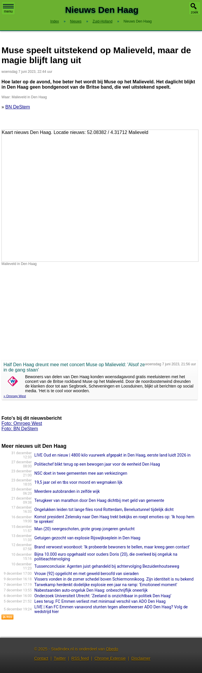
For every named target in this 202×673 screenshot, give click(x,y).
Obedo (112, 649)
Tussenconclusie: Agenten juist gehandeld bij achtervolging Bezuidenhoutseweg (106, 566)
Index (54, 21)
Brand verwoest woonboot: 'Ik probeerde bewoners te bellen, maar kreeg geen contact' (112, 547)
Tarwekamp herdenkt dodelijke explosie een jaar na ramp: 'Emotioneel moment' (105, 584)
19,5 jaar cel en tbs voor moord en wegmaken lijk (78, 482)
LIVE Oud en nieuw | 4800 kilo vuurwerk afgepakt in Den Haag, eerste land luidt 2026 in (112, 455)
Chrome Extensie (110, 658)
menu (8, 8)
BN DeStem (17, 106)
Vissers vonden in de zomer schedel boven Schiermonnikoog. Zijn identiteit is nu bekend (114, 579)
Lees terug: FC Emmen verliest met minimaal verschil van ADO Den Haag (100, 601)
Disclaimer (140, 658)
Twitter (60, 658)
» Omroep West (14, 396)
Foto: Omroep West (21, 423)
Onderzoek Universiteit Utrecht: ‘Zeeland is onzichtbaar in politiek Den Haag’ (102, 595)
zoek (194, 12)
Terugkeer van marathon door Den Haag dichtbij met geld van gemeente (99, 500)
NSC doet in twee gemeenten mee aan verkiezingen (80, 473)
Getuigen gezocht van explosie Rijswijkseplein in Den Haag (87, 538)
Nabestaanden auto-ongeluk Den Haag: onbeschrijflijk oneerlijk (91, 590)
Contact (41, 658)
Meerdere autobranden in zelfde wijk (67, 491)
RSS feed (80, 658)
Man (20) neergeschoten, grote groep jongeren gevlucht (84, 528)
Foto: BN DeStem (19, 428)
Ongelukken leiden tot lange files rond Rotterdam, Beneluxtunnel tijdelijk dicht (104, 509)
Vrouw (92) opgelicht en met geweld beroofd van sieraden (86, 573)
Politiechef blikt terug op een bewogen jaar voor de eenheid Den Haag (97, 464)
